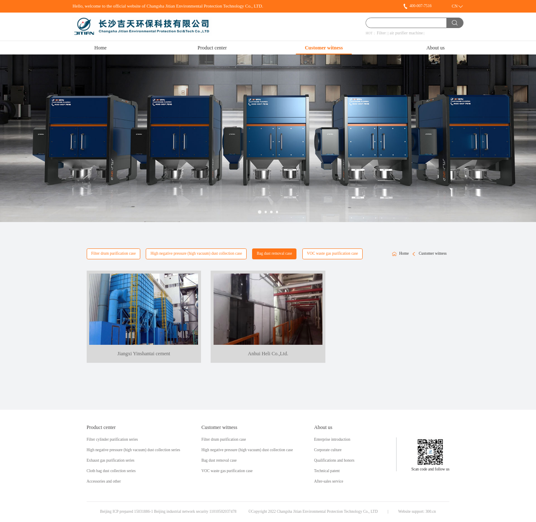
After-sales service (328, 481)
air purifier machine (406, 33)
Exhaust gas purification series (110, 461)
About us (435, 48)
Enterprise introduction (332, 440)
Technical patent (327, 471)
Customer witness (324, 48)
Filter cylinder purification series (112, 440)
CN (455, 6)
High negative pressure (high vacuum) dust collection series (133, 450)
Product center (212, 48)
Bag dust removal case (274, 253)
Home (100, 48)
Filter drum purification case (113, 253)
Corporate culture (328, 450)
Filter (381, 33)
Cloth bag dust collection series (111, 471)
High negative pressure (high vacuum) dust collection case (196, 253)
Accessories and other (104, 481)
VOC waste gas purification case (332, 253)
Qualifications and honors (334, 461)
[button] (259, 212)
